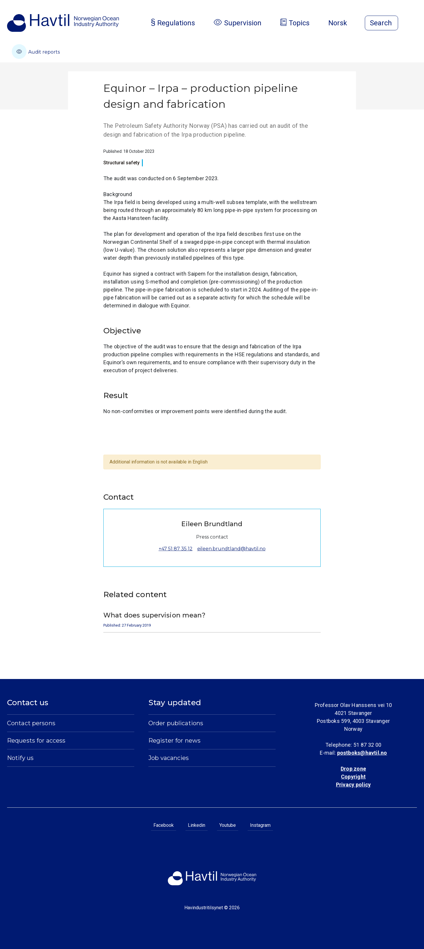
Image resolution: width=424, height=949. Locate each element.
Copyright (353, 777)
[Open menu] (413, 23)
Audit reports (36, 51)
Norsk (342, 23)
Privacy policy (353, 784)
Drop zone (353, 769)
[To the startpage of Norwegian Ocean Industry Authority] (63, 23)
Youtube (227, 825)
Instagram (260, 825)
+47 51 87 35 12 (176, 548)
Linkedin (196, 825)
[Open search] (381, 23)
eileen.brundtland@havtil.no (231, 548)
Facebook (163, 825)
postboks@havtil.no (362, 753)
